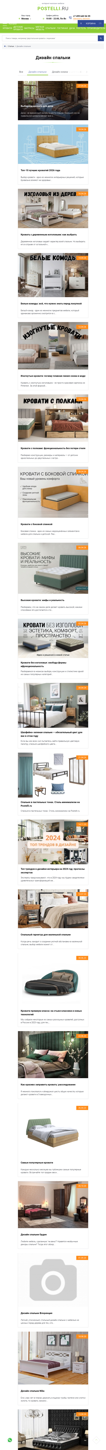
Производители (96, 28)
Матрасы (29, 28)
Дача (72, 28)
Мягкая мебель (40, 28)
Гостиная (62, 28)
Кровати (7, 28)
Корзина (91, 23)
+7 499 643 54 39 (81, 16)
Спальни (50, 28)
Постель (81, 28)
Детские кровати (18, 28)
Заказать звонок (81, 18)
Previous (80, 71)
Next (86, 71)
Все (21, 71)
